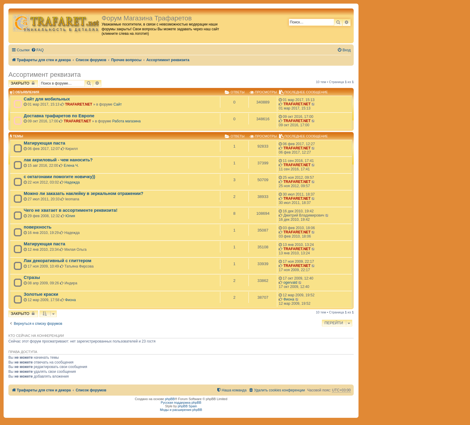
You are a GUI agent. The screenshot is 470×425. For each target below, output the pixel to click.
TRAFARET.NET (78, 104)
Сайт (117, 104)
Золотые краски (41, 294)
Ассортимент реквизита (44, 74)
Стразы (32, 277)
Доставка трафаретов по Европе (59, 115)
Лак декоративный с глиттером (57, 260)
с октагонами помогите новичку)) (59, 176)
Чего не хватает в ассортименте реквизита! (71, 210)
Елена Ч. (71, 165)
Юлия (70, 216)
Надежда (72, 182)
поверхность (38, 227)
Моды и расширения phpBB (181, 410)
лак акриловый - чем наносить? (58, 159)
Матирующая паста (44, 143)
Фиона (70, 300)
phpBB (170, 399)
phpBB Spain (187, 406)
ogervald (290, 282)
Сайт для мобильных (47, 99)
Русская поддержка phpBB (181, 402)
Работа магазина (126, 121)
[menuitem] (37, 50)
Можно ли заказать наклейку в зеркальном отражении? (83, 193)
